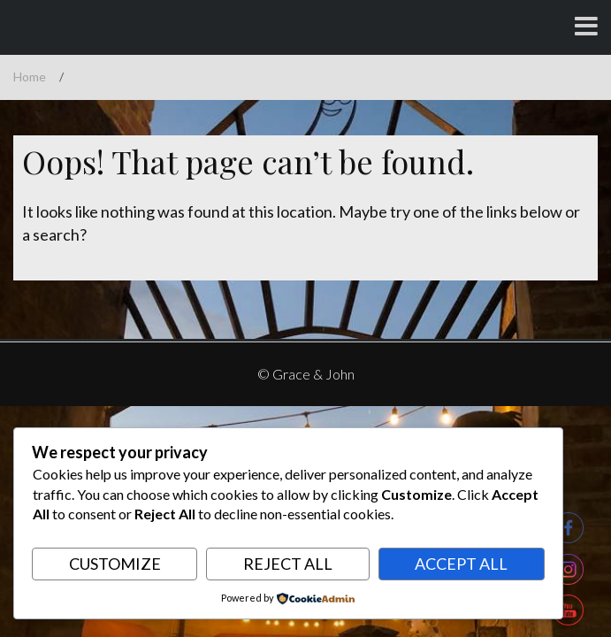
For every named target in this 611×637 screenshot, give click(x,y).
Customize (115, 563)
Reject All (287, 563)
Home (29, 76)
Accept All (461, 563)
